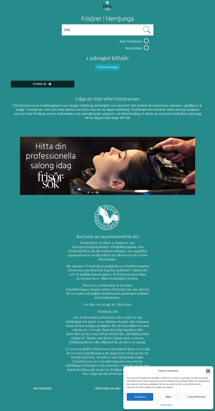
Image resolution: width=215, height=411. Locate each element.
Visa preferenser (196, 397)
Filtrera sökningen (107, 67)
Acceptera (140, 397)
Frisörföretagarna (115, 247)
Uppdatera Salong (107, 376)
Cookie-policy (167, 404)
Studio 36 (41, 84)
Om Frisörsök (42, 376)
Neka (168, 397)
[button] (208, 370)
